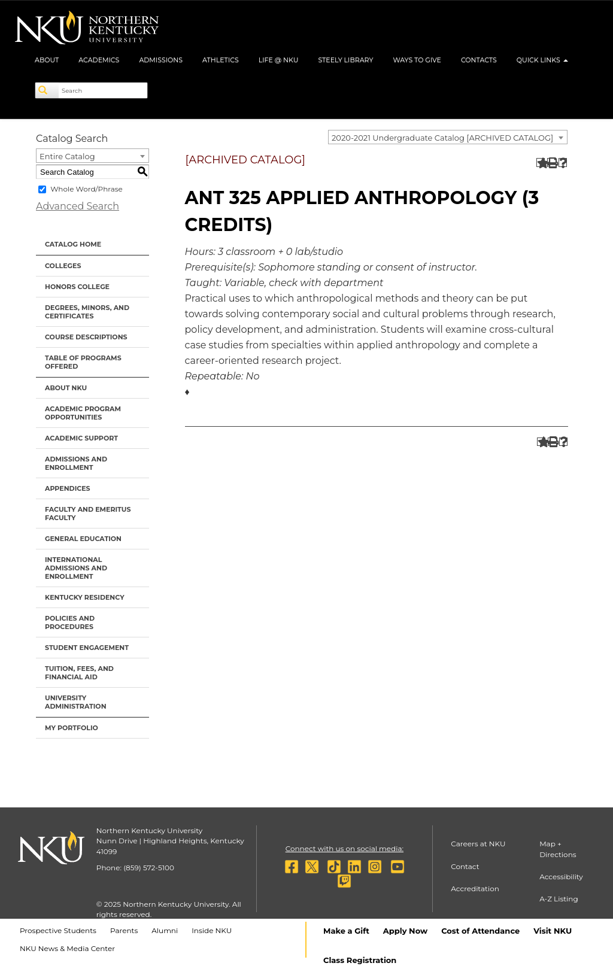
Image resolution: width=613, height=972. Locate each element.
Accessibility (561, 876)
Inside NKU (212, 930)
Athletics (220, 60)
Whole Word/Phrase (86, 188)
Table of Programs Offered (83, 362)
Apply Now (405, 930)
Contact (465, 866)
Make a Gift (346, 930)
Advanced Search (77, 206)
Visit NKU (552, 930)
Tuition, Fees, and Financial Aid (79, 672)
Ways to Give (417, 60)
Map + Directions (557, 848)
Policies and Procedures (70, 622)
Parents (124, 930)
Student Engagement (87, 647)
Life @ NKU (279, 60)
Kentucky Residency (85, 597)
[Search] (47, 90)
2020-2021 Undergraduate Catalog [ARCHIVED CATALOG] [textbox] (442, 137)
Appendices (67, 488)
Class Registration (359, 960)
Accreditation (475, 888)
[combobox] (448, 137)
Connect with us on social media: (344, 848)
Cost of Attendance (480, 930)
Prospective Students (58, 930)
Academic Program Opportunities (83, 413)
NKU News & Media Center (67, 948)
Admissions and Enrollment (76, 463)
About (47, 60)
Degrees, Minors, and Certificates (87, 311)
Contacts (479, 60)
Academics (98, 60)
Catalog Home (73, 244)
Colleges (63, 266)
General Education (83, 538)
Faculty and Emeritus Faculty (88, 513)
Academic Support (81, 438)
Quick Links (542, 60)
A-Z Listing (558, 898)
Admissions (161, 60)
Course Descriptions (86, 337)
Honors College (77, 287)
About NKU (66, 388)
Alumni (164, 930)
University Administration (76, 702)
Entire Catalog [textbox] (67, 156)
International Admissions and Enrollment (76, 568)
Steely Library (345, 60)
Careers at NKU (478, 843)
